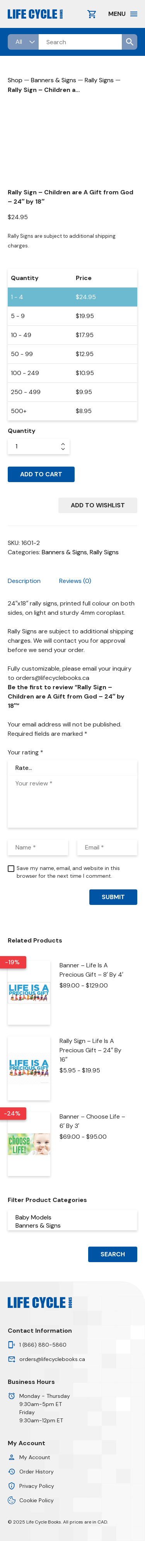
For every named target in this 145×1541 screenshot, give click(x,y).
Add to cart (41, 474)
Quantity (22, 431)
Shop (15, 80)
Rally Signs (99, 80)
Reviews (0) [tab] (75, 581)
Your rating (25, 752)
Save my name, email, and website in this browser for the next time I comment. (68, 872)
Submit (113, 897)
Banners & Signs (53, 80)
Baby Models (72, 1217)
